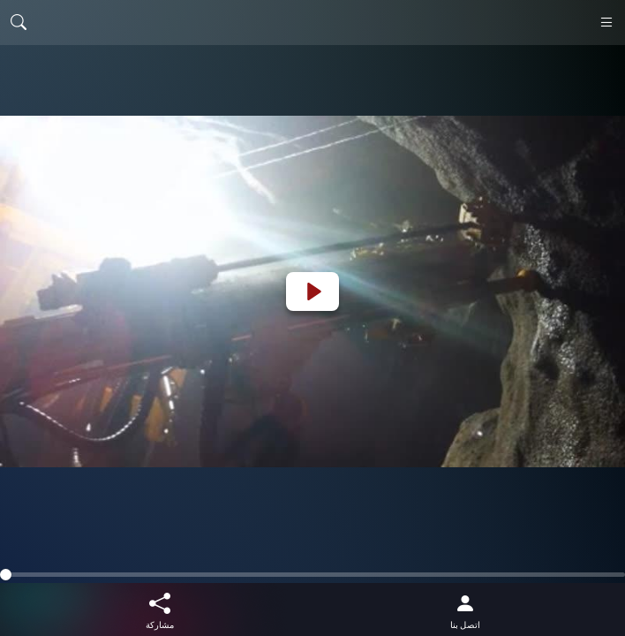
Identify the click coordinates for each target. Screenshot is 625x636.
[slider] (312, 574)
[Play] (312, 291)
